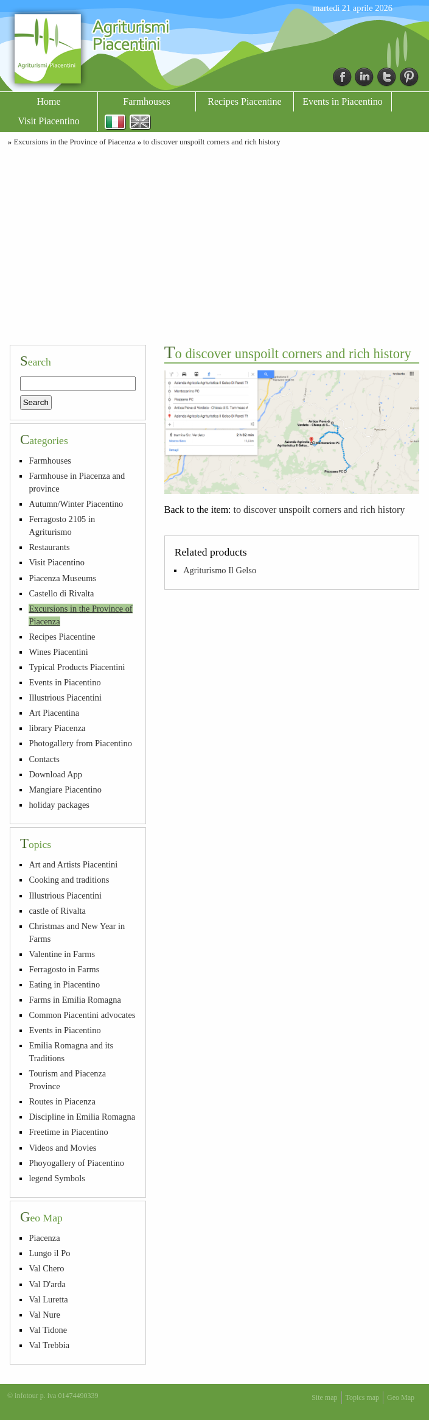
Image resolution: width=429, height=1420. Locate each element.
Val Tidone (48, 1330)
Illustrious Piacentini (65, 697)
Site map (324, 1397)
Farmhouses (146, 101)
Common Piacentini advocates (82, 1015)
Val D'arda (47, 1284)
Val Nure (44, 1314)
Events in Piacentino (342, 101)
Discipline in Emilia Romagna (82, 1117)
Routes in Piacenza (62, 1101)
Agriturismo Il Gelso (219, 570)
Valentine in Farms (62, 954)
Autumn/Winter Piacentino (76, 504)
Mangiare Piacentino (65, 789)
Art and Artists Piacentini (73, 864)
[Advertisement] (214, 243)
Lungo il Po (49, 1253)
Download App (55, 774)
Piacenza (44, 1238)
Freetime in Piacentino (68, 1132)
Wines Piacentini (58, 652)
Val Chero (46, 1268)
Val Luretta (48, 1299)
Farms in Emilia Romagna (74, 1000)
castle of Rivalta (57, 911)
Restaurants (49, 547)
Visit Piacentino (49, 121)
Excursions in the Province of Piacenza (74, 142)
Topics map (362, 1397)
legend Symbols (57, 1178)
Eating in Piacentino (64, 984)
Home (48, 101)
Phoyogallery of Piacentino (76, 1163)
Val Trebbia (49, 1345)
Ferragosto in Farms (64, 969)
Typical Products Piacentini (77, 667)
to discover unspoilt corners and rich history (211, 142)
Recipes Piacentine (244, 101)
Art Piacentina (54, 713)
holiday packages (59, 805)
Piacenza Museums (62, 578)
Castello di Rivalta (61, 593)
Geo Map (400, 1397)
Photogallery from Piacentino (80, 743)
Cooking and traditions (69, 880)
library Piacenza (57, 728)
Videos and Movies (62, 1148)
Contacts (44, 759)
